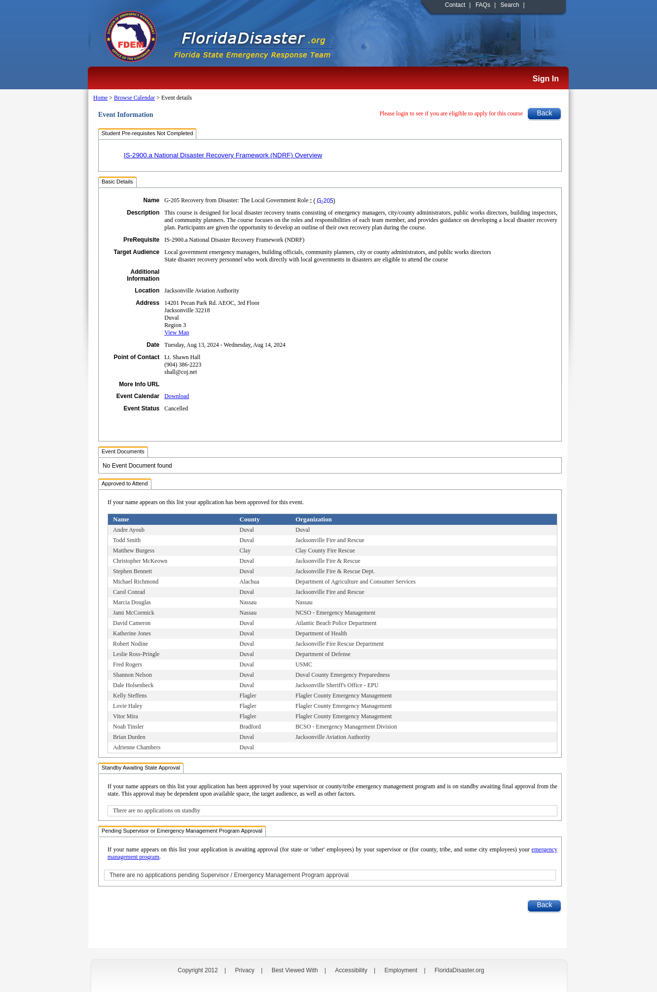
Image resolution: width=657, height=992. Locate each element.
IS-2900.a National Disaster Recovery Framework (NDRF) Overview (223, 155)
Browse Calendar (134, 97)
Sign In (546, 78)
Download (176, 396)
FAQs (482, 4)
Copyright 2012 (198, 970)
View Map (176, 332)
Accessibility (351, 970)
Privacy (245, 970)
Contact (455, 4)
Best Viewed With (295, 970)
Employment (400, 970)
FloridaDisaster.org (459, 970)
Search (510, 4)
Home (100, 97)
